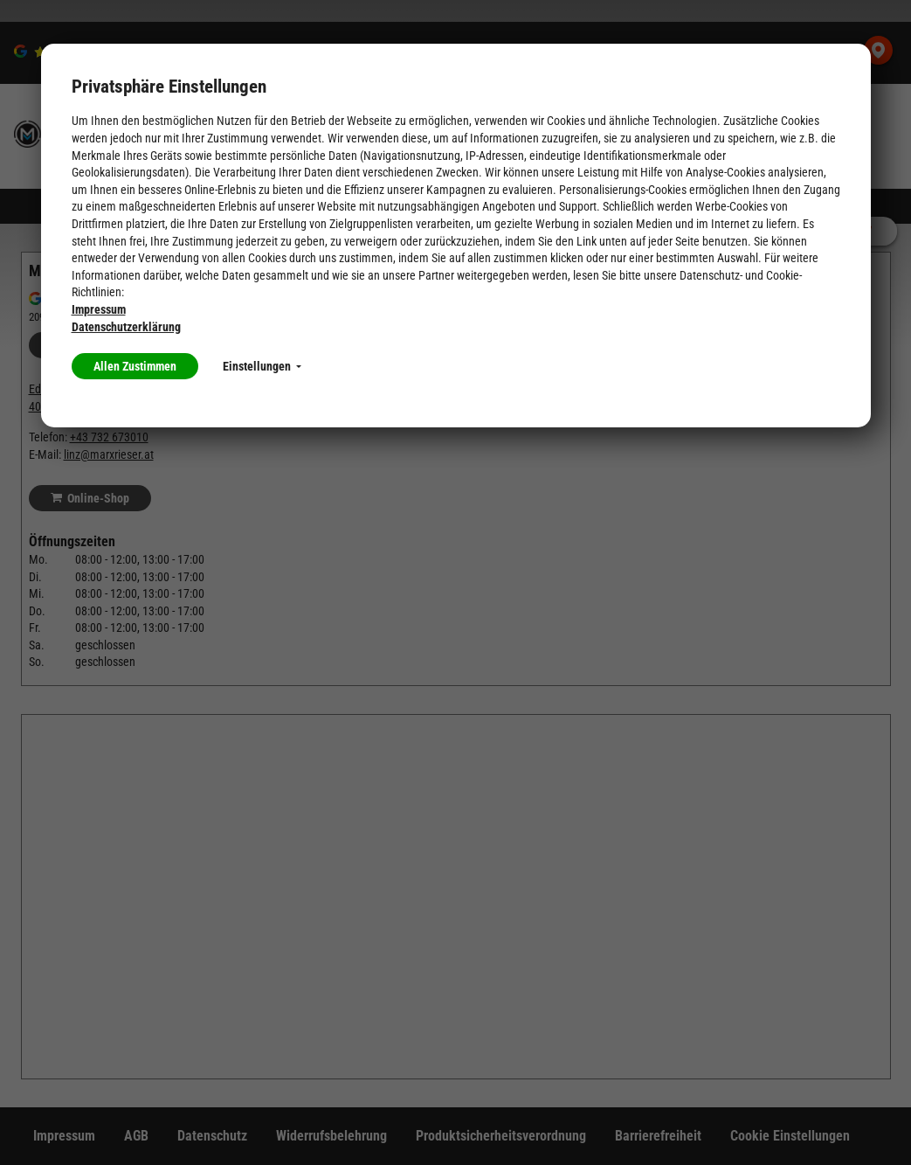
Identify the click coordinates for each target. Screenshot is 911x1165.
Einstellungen (262, 366)
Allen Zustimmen (134, 366)
